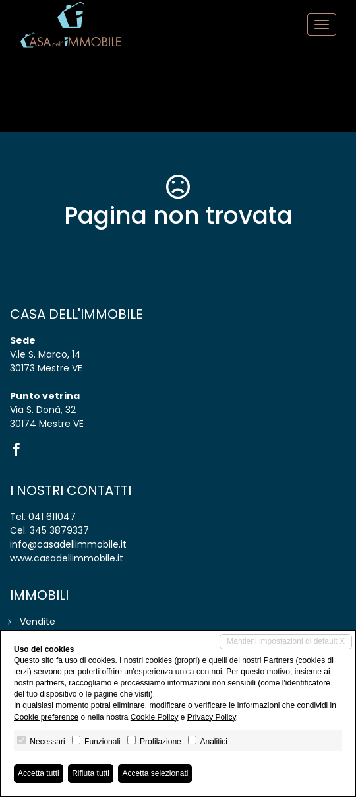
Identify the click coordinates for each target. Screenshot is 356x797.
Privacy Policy (211, 717)
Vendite (37, 621)
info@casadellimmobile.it (68, 544)
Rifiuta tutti (90, 773)
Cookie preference (46, 717)
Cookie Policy (155, 717)
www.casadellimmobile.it (66, 558)
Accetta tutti (38, 773)
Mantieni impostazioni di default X (286, 641)
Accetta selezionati (155, 773)
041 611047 (52, 516)
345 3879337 (59, 530)
